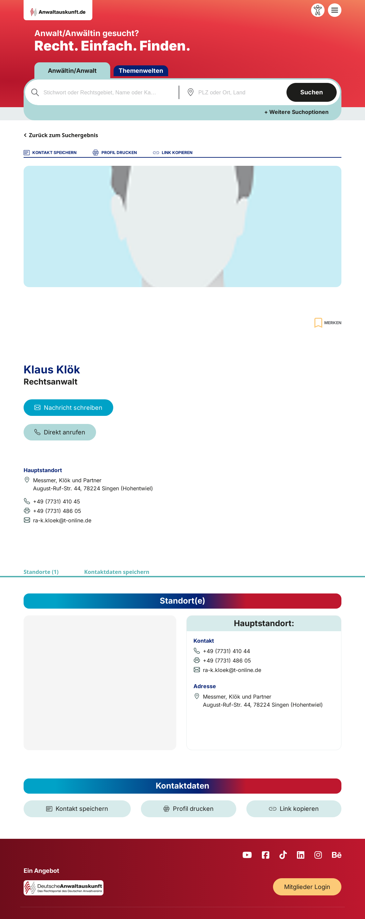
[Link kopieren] (293, 808)
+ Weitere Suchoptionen (296, 112)
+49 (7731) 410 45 (56, 501)
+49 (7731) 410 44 (226, 651)
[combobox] (101, 92)
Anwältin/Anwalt (72, 70)
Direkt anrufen (59, 432)
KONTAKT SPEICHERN (50, 153)
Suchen (311, 92)
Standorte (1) (41, 572)
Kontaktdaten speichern (116, 572)
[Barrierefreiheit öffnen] (318, 10)
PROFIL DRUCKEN (115, 153)
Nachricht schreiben (68, 407)
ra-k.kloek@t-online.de (62, 520)
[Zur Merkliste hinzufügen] (326, 323)
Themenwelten (141, 70)
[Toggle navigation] (334, 10)
